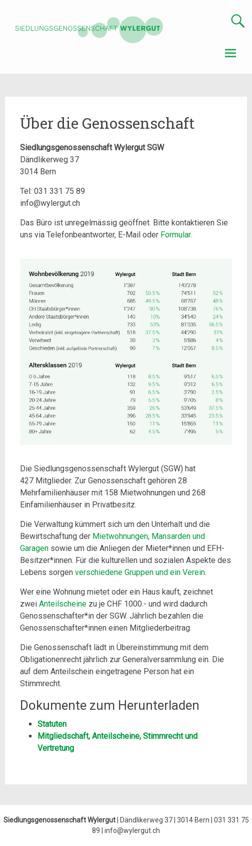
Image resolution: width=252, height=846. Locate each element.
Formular (175, 234)
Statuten (52, 724)
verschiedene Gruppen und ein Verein (140, 572)
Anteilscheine (62, 604)
